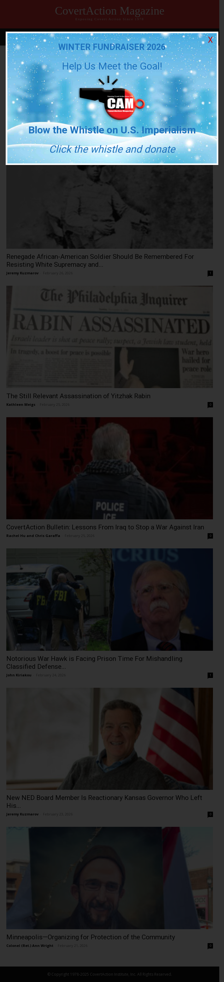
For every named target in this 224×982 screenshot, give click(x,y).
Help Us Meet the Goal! (112, 66)
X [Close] (210, 40)
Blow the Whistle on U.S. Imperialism (112, 130)
